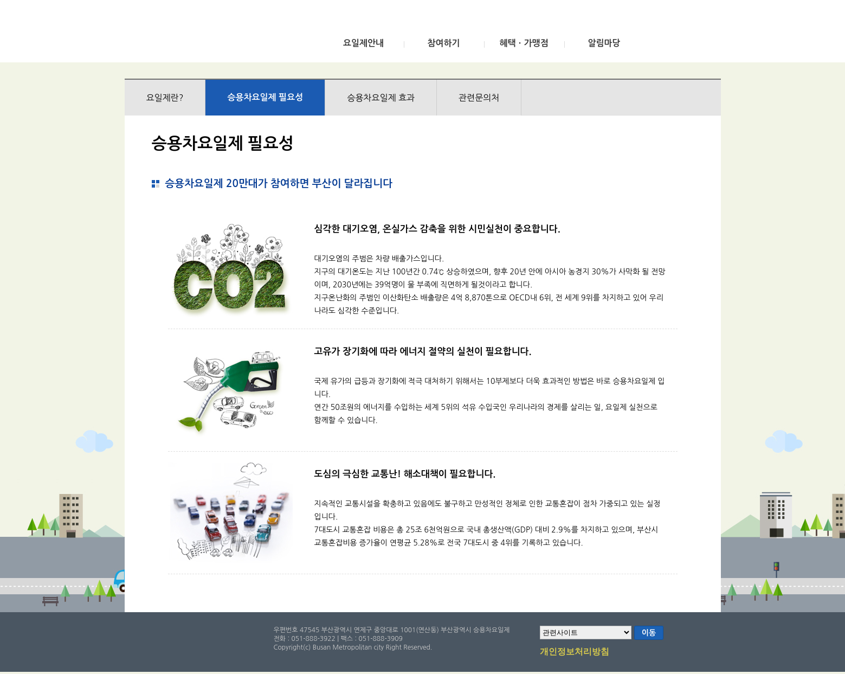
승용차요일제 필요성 (265, 97)
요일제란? (165, 97)
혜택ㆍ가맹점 (523, 43)
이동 (649, 633)
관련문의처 (479, 97)
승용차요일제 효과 (381, 97)
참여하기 (443, 43)
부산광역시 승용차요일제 (205, 34)
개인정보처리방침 (574, 652)
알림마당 (604, 43)
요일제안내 (363, 43)
